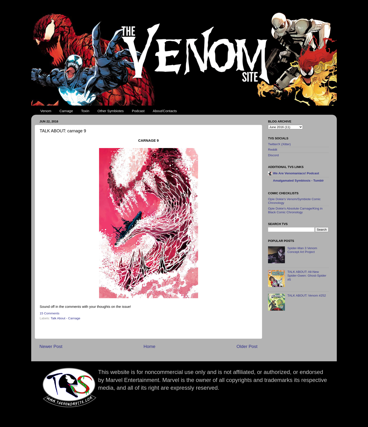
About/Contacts (165, 111)
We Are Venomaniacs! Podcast (296, 173)
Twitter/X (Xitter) (279, 144)
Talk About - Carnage (65, 318)
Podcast (138, 111)
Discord (273, 155)
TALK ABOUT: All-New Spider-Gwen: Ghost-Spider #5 (306, 275)
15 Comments (49, 313)
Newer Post (50, 346)
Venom (45, 111)
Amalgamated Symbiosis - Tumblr (298, 180)
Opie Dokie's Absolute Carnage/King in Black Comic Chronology (295, 210)
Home (149, 346)
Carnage (66, 111)
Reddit (272, 149)
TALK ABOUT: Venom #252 (306, 295)
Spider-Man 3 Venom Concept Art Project (302, 250)
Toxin (85, 111)
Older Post (247, 346)
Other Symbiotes (110, 111)
